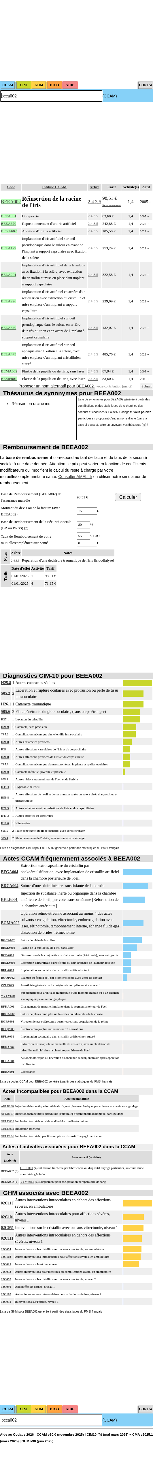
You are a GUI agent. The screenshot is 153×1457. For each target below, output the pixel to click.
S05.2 (5, 693)
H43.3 (5, 815)
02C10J (6, 1256)
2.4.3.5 (94, 201)
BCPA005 (7, 955)
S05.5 (4, 830)
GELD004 (7, 1128)
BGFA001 (7, 1021)
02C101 (7, 1217)
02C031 (6, 1301)
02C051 (7, 1228)
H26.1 (6, 704)
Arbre (94, 187)
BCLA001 (7, 1061)
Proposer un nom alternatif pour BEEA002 (56, 386)
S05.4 (4, 838)
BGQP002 (8, 977)
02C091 (6, 1286)
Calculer (128, 497)
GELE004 (7, 1136)
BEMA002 (8, 947)
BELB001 (9, 899)
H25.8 (6, 683)
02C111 (7, 1238)
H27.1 (5, 719)
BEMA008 (8, 962)
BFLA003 (7, 970)
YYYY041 (27, 1181)
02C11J (7, 1203)
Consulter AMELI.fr (75, 476)
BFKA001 (7, 1006)
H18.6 (5, 823)
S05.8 (4, 779)
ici (144, 424)
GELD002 (7, 1121)
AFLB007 (7, 1113)
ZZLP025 (7, 985)
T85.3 (5, 764)
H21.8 (5, 756)
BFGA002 (7, 1047)
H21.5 (5, 808)
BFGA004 (9, 872)
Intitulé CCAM (54, 187)
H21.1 (5, 749)
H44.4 (5, 786)
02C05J (6, 1249)
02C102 (6, 1294)
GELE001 (26, 1168)
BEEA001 (7, 1071)
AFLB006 (7, 1106)
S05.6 (5, 711)
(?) (26, 528)
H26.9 (5, 726)
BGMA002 (10, 923)
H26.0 (5, 771)
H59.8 (5, 797)
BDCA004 (9, 886)
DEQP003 (7, 1029)
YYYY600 (8, 995)
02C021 (6, 1264)
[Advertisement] (76, 40)
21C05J (6, 1271)
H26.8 (5, 741)
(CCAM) (109, 96)
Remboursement (111, 205)
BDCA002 (8, 1014)
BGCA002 (8, 940)
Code (11, 187)
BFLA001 (7, 1036)
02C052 (6, 1279)
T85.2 (5, 734)
